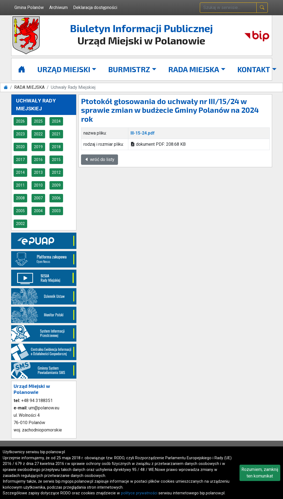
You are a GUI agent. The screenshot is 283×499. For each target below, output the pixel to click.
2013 (38, 172)
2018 (56, 147)
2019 (38, 147)
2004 (38, 211)
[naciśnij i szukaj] (262, 7)
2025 (38, 121)
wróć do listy (99, 159)
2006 (56, 198)
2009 (56, 185)
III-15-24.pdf (142, 133)
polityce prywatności (139, 493)
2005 (20, 211)
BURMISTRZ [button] (129, 69)
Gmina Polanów (29, 7)
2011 (20, 185)
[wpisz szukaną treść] (228, 7)
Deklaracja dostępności (95, 7)
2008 (20, 198)
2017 (20, 159)
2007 (38, 198)
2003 (56, 211)
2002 (20, 223)
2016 (38, 159)
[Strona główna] (22, 69)
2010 (38, 185)
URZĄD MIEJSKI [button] (63, 69)
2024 (56, 121)
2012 (56, 172)
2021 (56, 134)
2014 (20, 172)
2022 (38, 134)
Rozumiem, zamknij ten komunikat (259, 473)
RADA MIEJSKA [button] (193, 69)
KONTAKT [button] (253, 69)
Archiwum (58, 7)
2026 (20, 121)
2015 (56, 159)
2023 (20, 134)
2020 (20, 147)
